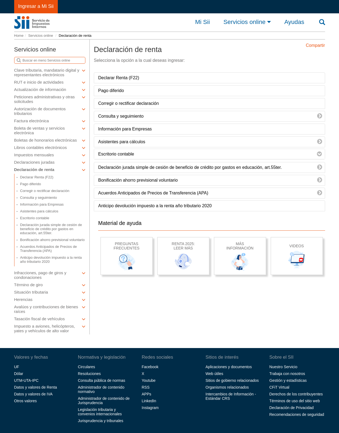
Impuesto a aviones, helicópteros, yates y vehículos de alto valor (50, 328)
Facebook (150, 367)
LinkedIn (149, 401)
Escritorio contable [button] (116, 154)
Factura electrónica (50, 120)
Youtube (149, 380)
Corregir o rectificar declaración (45, 191)
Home (19, 35)
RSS (146, 387)
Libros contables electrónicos (50, 147)
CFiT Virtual (279, 387)
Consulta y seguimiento (38, 198)
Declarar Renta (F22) (36, 177)
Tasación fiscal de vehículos (50, 318)
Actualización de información (50, 89)
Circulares (86, 367)
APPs (146, 394)
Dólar (18, 373)
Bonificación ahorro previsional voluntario (52, 240)
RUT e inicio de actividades (50, 82)
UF (16, 367)
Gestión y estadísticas (288, 380)
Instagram (150, 407)
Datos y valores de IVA (33, 394)
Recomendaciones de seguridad (296, 414)
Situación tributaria (50, 292)
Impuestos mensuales (50, 155)
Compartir (315, 45)
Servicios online (247, 22)
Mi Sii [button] (202, 22)
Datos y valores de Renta (35, 387)
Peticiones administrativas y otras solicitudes (50, 99)
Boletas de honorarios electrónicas (50, 140)
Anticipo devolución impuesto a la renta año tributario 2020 (51, 259)
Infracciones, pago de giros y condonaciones (50, 275)
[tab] (209, 154)
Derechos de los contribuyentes (296, 394)
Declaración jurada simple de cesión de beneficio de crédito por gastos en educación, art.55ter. (51, 229)
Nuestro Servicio (283, 367)
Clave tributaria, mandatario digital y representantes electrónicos (50, 72)
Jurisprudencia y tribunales (101, 421)
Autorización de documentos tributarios (50, 111)
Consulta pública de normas (101, 380)
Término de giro (50, 284)
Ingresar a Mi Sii (36, 6)
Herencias (50, 299)
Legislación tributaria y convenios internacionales (100, 411)
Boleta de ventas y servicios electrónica (50, 130)
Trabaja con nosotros (287, 373)
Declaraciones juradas (50, 162)
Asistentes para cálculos (39, 211)
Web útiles (214, 373)
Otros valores (25, 401)
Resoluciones (89, 373)
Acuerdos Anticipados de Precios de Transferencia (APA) (48, 249)
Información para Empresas (42, 204)
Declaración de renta (50, 169)
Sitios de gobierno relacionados (232, 380)
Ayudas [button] (294, 22)
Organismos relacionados (227, 387)
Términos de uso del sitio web (294, 401)
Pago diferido (30, 184)
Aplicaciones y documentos (229, 367)
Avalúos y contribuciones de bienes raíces (50, 309)
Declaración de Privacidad (291, 407)
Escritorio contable (34, 218)
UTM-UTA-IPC (26, 380)
